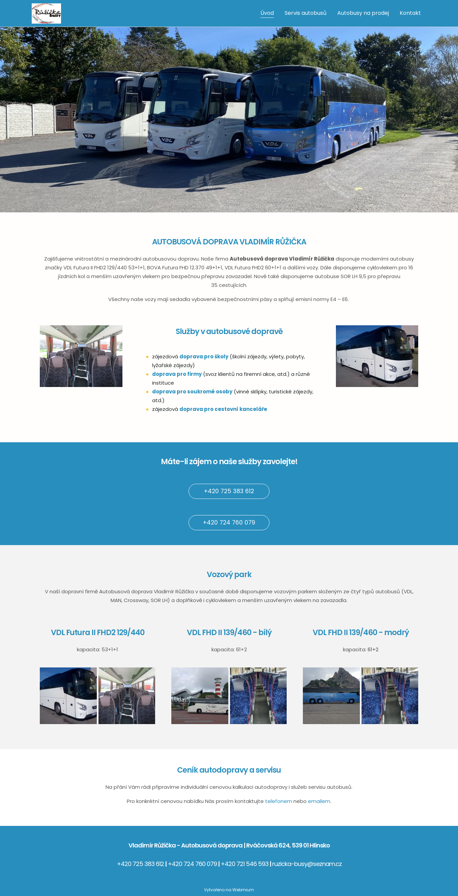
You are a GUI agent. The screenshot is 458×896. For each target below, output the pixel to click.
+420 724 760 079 (229, 522)
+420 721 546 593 (244, 864)
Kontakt (410, 13)
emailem (319, 801)
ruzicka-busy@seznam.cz (307, 864)
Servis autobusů (305, 13)
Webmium (243, 890)
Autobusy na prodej (363, 13)
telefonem (278, 801)
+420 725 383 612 (229, 491)
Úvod (267, 13)
